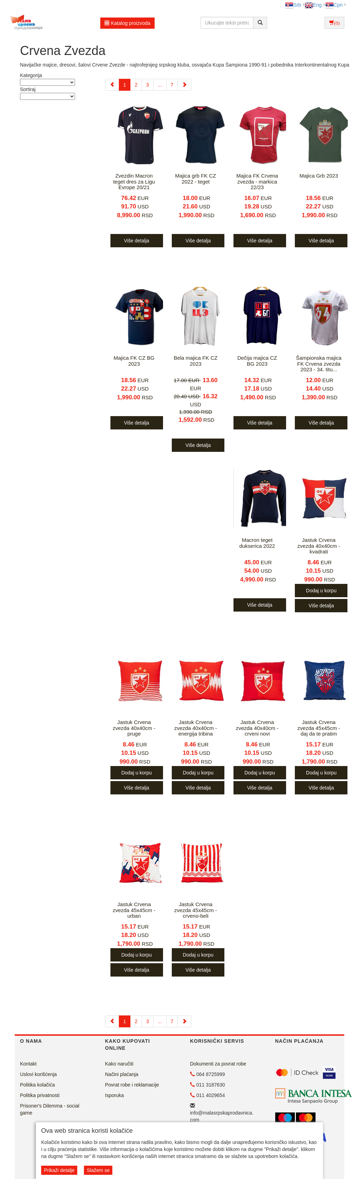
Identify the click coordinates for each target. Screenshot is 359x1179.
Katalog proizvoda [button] (127, 23)
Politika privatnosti (40, 1095)
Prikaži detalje (59, 1170)
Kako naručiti (119, 1064)
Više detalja (136, 240)
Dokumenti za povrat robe (218, 1064)
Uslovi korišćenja (38, 1074)
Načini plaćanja (121, 1074)
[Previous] (112, 85)
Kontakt (28, 1064)
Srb (293, 5)
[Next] (184, 85)
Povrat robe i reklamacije (132, 1085)
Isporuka (114, 1095)
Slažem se (98, 1170)
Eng (313, 5)
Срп (334, 5)
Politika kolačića (37, 1085)
